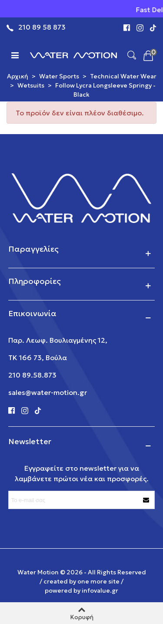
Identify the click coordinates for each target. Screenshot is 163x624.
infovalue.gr (100, 590)
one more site (98, 581)
